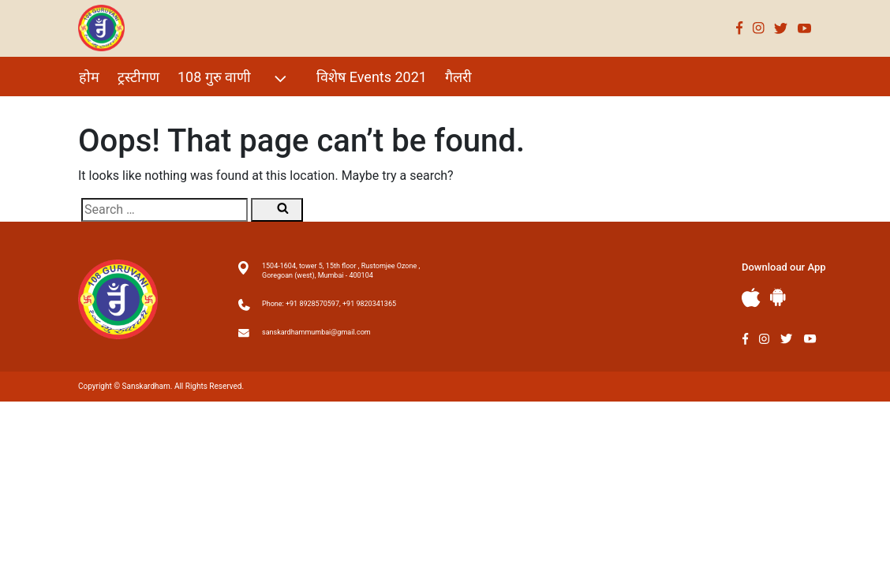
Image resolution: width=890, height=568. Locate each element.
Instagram (759, 28)
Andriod (778, 297)
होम (89, 77)
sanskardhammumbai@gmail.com (316, 332)
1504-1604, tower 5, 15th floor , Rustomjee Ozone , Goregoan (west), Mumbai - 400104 (341, 270)
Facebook (739, 28)
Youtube (805, 28)
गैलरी (458, 77)
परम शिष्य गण (116, 111)
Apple (751, 298)
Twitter (781, 28)
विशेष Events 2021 (371, 77)
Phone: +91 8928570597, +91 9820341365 (329, 304)
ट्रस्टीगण (138, 77)
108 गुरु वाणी (234, 78)
